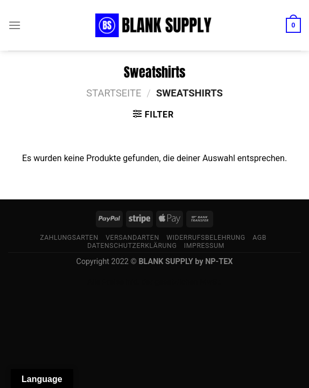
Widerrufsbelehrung (205, 237)
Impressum (204, 246)
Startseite (113, 93)
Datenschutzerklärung (132, 246)
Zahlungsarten (69, 237)
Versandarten (132, 237)
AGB (259, 237)
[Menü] (14, 25)
